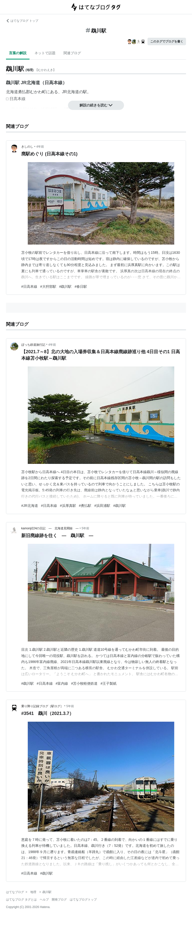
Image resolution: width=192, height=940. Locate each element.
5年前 (86, 528)
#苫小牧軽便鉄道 (84, 683)
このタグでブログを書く (166, 41)
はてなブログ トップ (22, 20)
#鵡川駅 (65, 287)
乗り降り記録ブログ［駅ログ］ (42, 706)
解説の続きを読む (96, 105)
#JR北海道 (29, 506)
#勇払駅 (85, 506)
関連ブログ (72, 53)
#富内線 (62, 683)
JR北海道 (70, 92)
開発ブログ (59, 899)
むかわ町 (38, 92)
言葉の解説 (17, 53)
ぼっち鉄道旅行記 (33, 344)
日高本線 (18, 99)
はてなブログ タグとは (21, 899)
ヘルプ (44, 899)
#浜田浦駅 (102, 506)
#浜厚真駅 (68, 506)
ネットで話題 (45, 53)
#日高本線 (29, 287)
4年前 (40, 146)
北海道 (12, 92)
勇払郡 (24, 92)
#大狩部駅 (48, 287)
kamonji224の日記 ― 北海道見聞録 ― (49, 528)
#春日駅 (80, 287)
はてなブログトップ (83, 899)
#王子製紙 (108, 683)
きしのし (27, 146)
